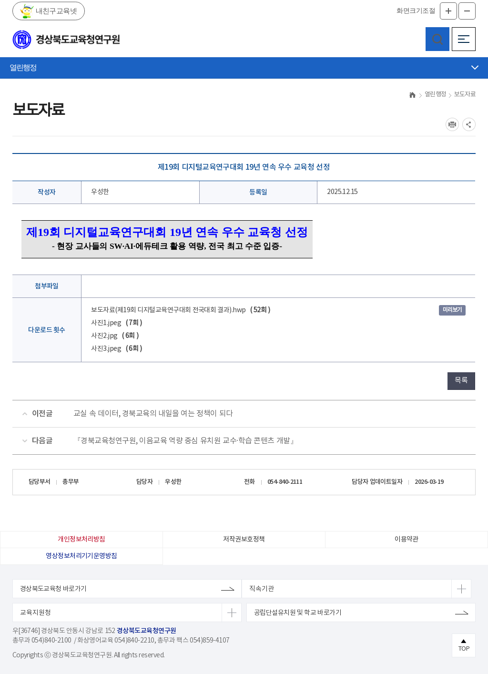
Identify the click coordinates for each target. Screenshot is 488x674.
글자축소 (467, 11)
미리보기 (452, 310)
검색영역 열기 (437, 39)
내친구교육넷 (55, 10)
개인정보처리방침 (81, 539)
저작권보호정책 (243, 539)
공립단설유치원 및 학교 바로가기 (297, 613)
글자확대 (448, 11)
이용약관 (406, 539)
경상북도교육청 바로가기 (53, 589)
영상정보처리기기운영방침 (81, 556)
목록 (461, 381)
